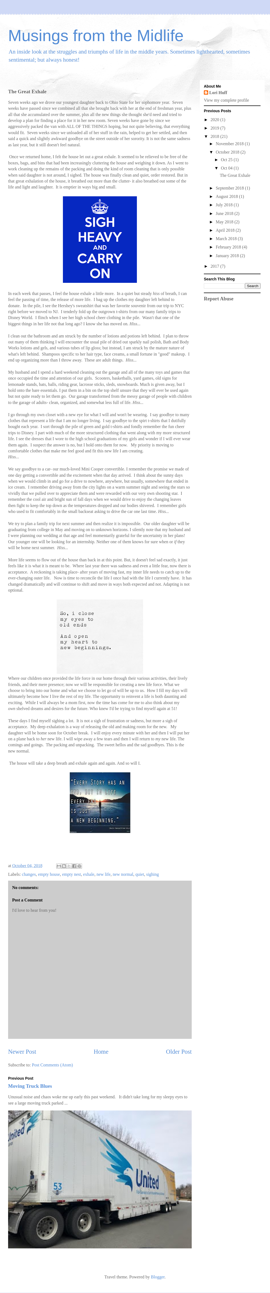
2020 (215, 119)
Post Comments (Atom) (52, 1065)
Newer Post (22, 1051)
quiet (139, 874)
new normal (123, 874)
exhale (88, 874)
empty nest (71, 874)
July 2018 (225, 205)
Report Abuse (219, 298)
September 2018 (230, 188)
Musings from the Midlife (96, 35)
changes (29, 874)
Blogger (158, 1277)
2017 (215, 266)
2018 (215, 136)
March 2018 (227, 238)
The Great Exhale (235, 175)
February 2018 (229, 247)
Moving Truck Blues (30, 1086)
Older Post (179, 1051)
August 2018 (227, 196)
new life (103, 874)
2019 (215, 128)
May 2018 (225, 222)
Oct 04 (227, 168)
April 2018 (226, 230)
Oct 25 (227, 159)
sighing (152, 874)
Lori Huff (218, 92)
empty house (49, 874)
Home (101, 1051)
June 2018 (225, 213)
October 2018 (228, 152)
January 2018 (228, 255)
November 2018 (230, 143)
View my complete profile (226, 100)
